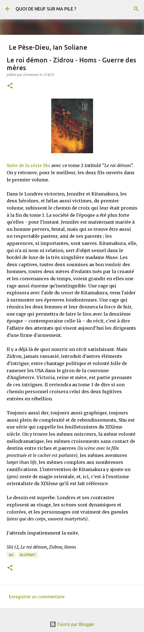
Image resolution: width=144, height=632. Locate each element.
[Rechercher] (136, 8)
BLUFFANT (28, 555)
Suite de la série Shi (28, 165)
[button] (10, 86)
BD (11, 555)
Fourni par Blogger (72, 624)
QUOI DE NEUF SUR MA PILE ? (46, 8)
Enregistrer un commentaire (37, 596)
